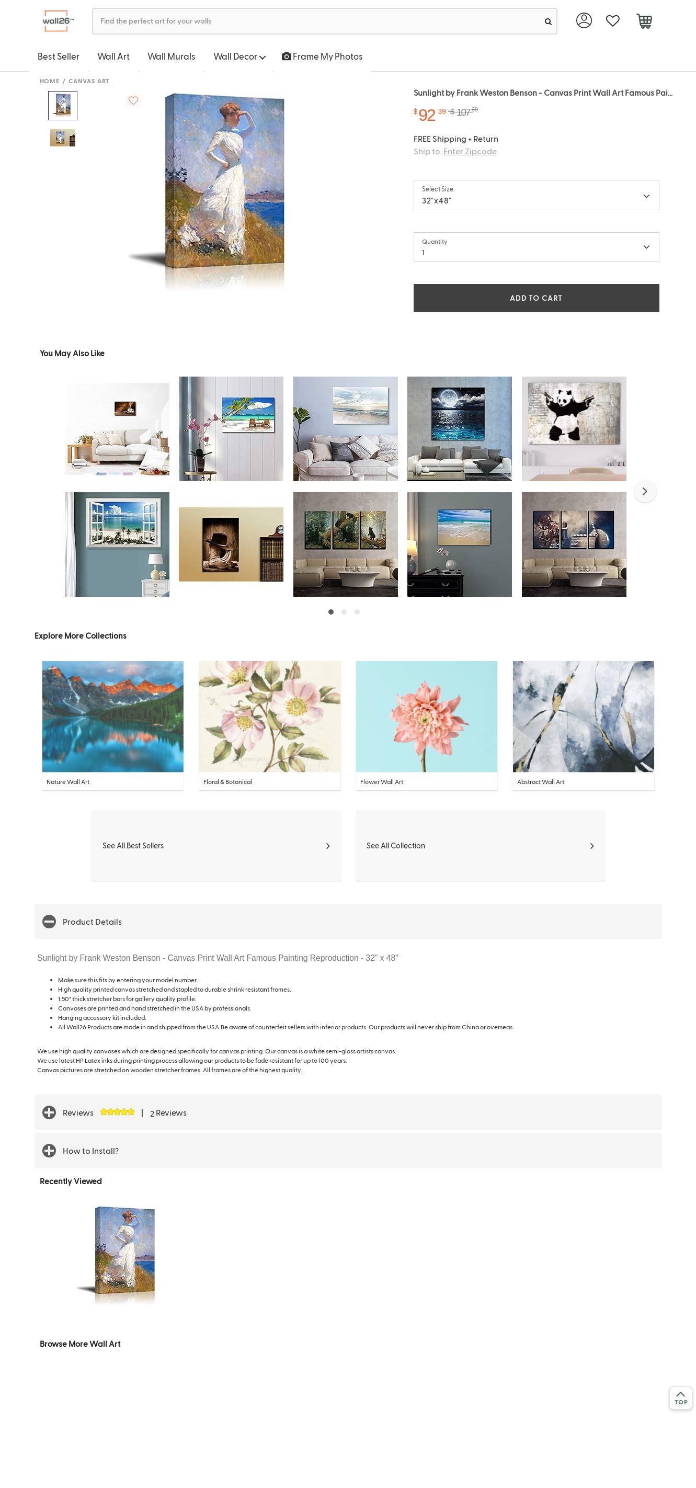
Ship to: (455, 151)
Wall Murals (171, 56)
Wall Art (113, 56)
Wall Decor (239, 56)
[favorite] (613, 21)
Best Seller (58, 56)
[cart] (644, 22)
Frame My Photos (322, 56)
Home (50, 80)
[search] (548, 21)
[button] (645, 491)
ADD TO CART (536, 297)
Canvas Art (89, 80)
